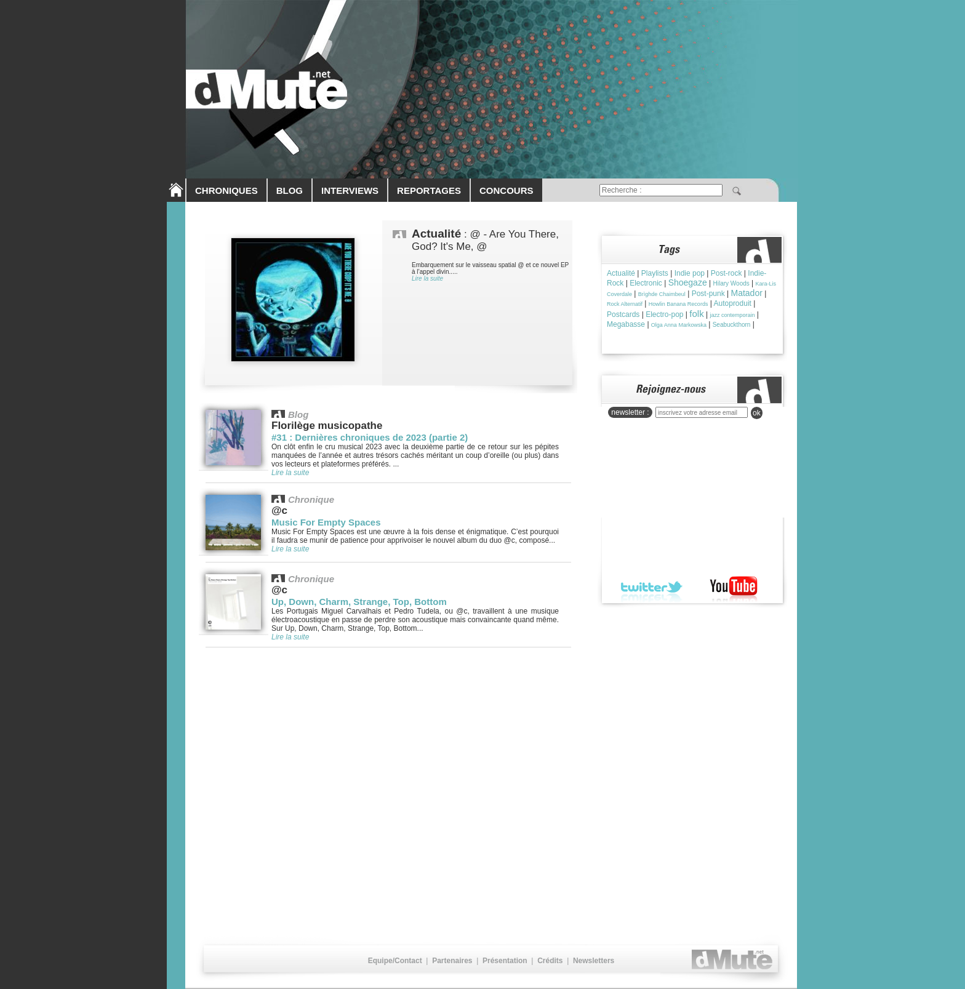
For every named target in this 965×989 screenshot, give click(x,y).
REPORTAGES (429, 190)
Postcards (623, 314)
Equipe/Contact (395, 960)
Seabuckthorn (732, 324)
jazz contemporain (732, 315)
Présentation (504, 960)
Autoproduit (732, 303)
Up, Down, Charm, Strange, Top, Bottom (359, 601)
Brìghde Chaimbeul (662, 294)
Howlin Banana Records (678, 304)
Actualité (621, 273)
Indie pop (690, 273)
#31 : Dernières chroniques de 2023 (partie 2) (369, 437)
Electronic (646, 283)
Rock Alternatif (625, 304)
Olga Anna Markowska (679, 325)
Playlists (654, 273)
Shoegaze (687, 282)
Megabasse (626, 324)
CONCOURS (506, 190)
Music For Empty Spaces (326, 522)
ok (757, 413)
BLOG (289, 190)
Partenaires (452, 960)
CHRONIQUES (226, 190)
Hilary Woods (731, 283)
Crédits (550, 960)
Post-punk (708, 293)
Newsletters (593, 960)
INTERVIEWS (349, 190)
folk (696, 313)
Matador (747, 293)
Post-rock (726, 273)
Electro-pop (664, 314)
